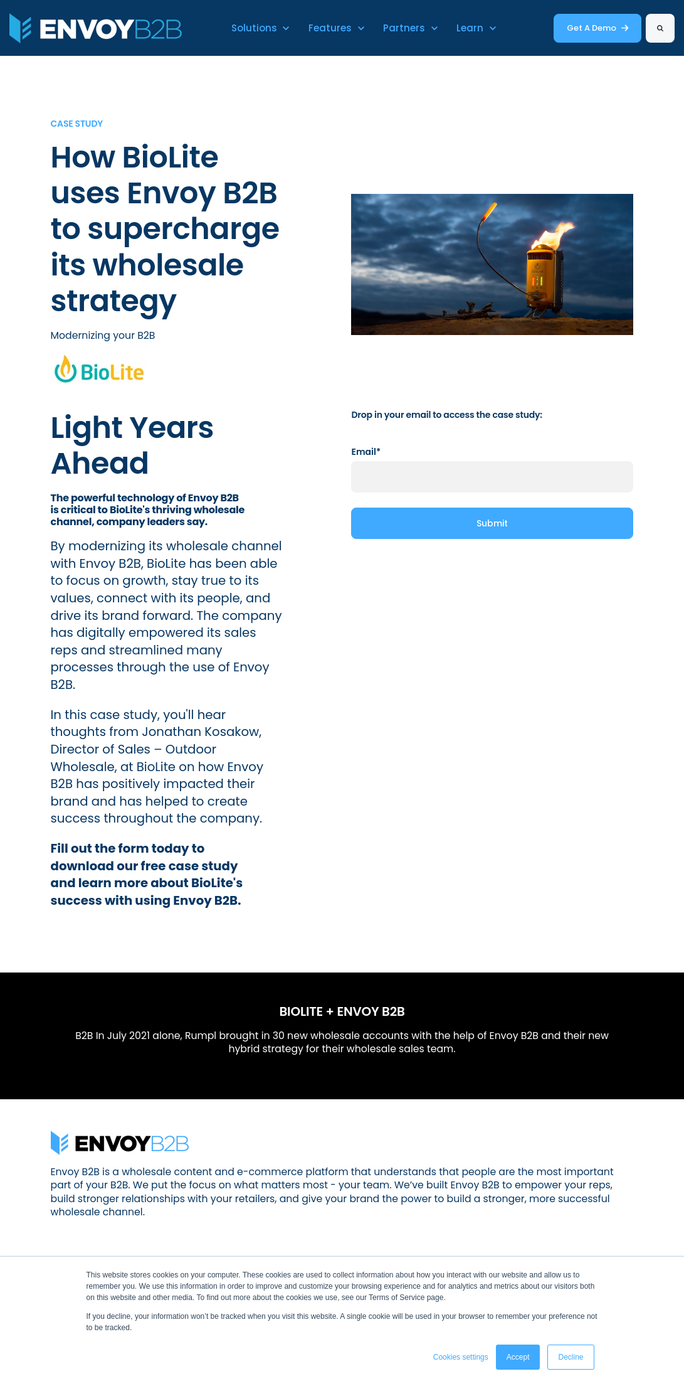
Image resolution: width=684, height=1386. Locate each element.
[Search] (660, 28)
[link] (95, 27)
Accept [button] (518, 1357)
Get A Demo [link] (597, 28)
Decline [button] (570, 1357)
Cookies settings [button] (460, 1357)
